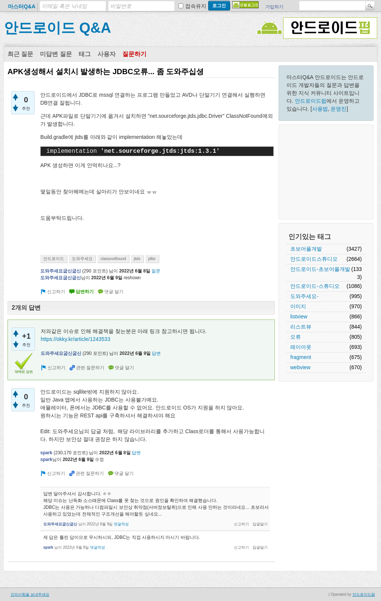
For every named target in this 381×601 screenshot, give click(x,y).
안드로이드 (53, 258)
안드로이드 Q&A (57, 28)
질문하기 (134, 54)
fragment (300, 357)
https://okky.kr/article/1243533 (75, 339)
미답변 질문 (56, 54)
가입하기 (274, 6)
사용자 (107, 54)
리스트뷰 (300, 327)
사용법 (320, 109)
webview (300, 367)
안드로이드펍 (310, 101)
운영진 (338, 109)
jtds (137, 258)
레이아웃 (300, 347)
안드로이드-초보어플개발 (320, 269)
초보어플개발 (306, 249)
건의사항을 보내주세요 (30, 594)
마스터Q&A (21, 6)
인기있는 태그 (309, 236)
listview (298, 316)
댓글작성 (121, 524)
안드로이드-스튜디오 (315, 286)
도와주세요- (304, 296)
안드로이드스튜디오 (314, 259)
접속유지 (195, 6)
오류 (295, 337)
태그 (85, 54)
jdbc (152, 258)
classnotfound (113, 258)
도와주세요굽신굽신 (60, 271)
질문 (155, 271)
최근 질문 (20, 54)
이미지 (298, 306)
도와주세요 (82, 258)
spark (46, 452)
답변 (156, 353)
